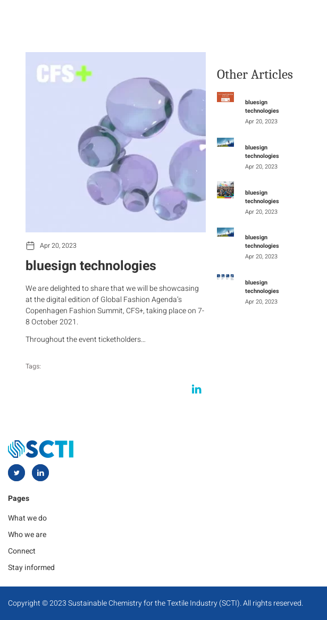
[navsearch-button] (249, 20)
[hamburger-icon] (304, 20)
